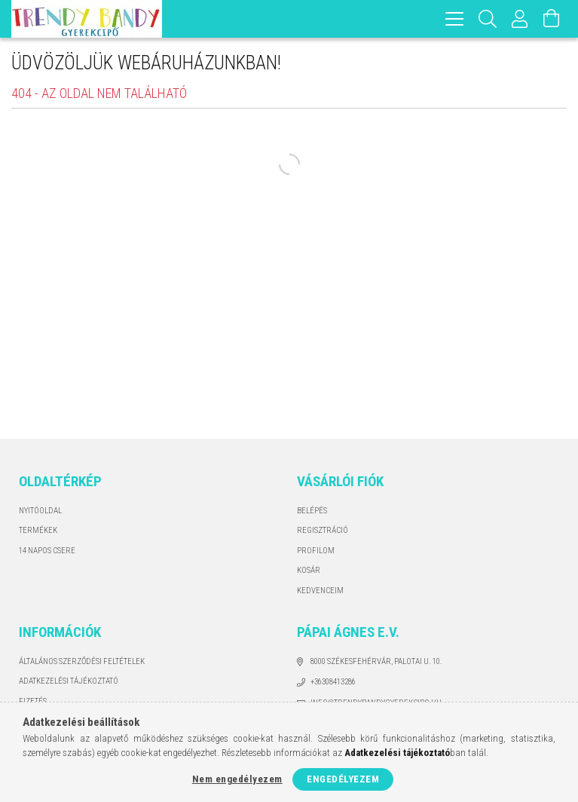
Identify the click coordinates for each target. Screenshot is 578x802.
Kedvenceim (320, 590)
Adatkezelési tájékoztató (68, 681)
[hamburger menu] (454, 19)
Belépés (312, 511)
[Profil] (520, 19)
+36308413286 (333, 682)
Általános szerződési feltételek (82, 661)
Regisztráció (322, 530)
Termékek (38, 530)
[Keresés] (488, 19)
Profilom (316, 551)
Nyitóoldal (40, 511)
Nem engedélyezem (237, 779)
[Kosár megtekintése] (551, 19)
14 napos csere (47, 551)
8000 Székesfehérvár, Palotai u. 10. (376, 661)
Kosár (308, 570)
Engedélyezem (343, 779)
